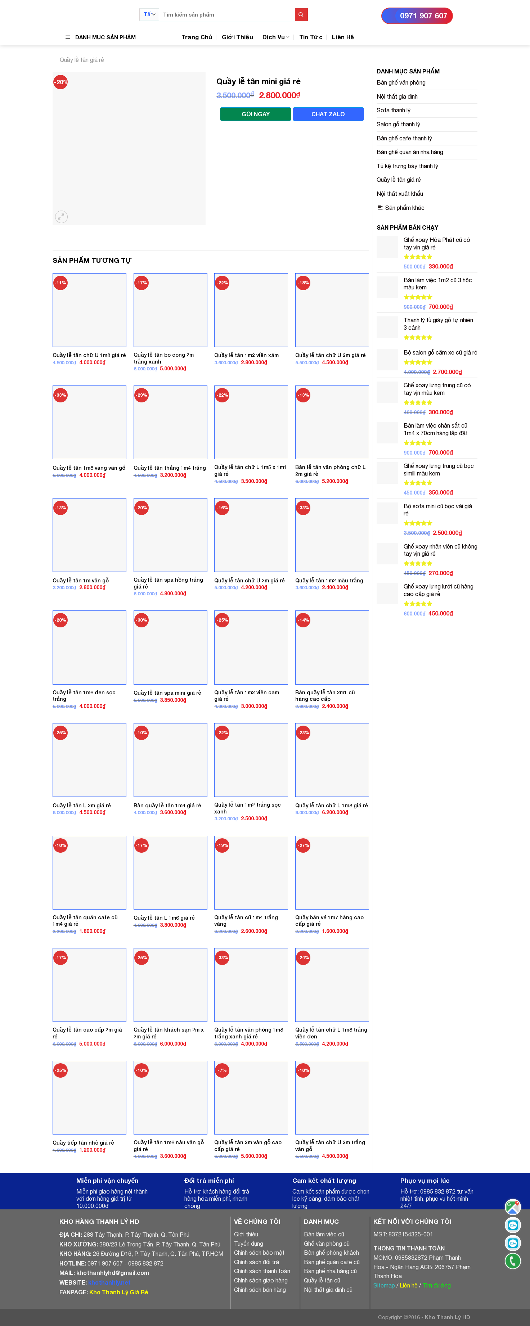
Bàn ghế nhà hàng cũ (330, 1271)
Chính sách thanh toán (262, 1271)
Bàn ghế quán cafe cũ (332, 1262)
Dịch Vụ (276, 36)
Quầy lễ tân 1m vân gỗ (81, 580)
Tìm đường (436, 1285)
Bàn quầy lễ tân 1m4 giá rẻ (167, 805)
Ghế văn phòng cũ (327, 1243)
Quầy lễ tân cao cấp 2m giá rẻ (87, 1033)
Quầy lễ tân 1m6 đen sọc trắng (84, 695)
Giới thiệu (246, 1234)
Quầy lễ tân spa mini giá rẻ (167, 693)
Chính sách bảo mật (259, 1252)
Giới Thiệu (237, 36)
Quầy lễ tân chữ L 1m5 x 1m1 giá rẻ (250, 470)
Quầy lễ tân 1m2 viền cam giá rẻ (246, 695)
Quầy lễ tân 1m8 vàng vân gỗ (89, 468)
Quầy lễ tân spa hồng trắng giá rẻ (168, 583)
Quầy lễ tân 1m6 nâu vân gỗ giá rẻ (169, 1145)
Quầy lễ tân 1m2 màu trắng (329, 580)
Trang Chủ (196, 36)
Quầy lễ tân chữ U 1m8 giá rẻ (89, 355)
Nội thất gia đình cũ (328, 1289)
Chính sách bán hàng (260, 1289)
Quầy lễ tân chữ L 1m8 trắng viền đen (331, 1033)
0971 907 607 (424, 15)
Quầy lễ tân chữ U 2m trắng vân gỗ (330, 1145)
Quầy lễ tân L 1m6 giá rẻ (164, 918)
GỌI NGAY (256, 113)
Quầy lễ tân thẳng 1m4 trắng (170, 468)
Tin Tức (311, 36)
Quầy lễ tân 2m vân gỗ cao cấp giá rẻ (248, 1145)
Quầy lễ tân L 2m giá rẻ (82, 805)
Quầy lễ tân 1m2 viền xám (246, 355)
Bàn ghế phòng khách (331, 1252)
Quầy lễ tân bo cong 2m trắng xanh (164, 358)
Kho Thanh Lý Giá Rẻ (118, 1292)
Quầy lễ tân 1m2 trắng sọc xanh (247, 808)
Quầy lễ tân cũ (322, 1280)
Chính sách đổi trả (256, 1262)
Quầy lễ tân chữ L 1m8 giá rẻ (331, 805)
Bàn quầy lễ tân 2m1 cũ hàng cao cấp (325, 695)
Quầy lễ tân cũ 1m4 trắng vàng (246, 920)
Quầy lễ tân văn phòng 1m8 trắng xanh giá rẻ (248, 1033)
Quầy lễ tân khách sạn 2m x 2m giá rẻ (169, 1033)
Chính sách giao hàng (261, 1280)
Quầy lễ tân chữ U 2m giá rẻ (330, 355)
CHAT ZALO (328, 113)
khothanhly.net (109, 1282)
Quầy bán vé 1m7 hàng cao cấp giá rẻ (329, 920)
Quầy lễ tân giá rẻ (82, 60)
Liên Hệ (343, 36)
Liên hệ (409, 1285)
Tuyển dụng (248, 1243)
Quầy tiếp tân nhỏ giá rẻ (83, 1143)
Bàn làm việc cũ (324, 1234)
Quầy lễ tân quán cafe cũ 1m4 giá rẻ (85, 920)
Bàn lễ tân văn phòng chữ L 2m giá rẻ (330, 470)
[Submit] (301, 14)
